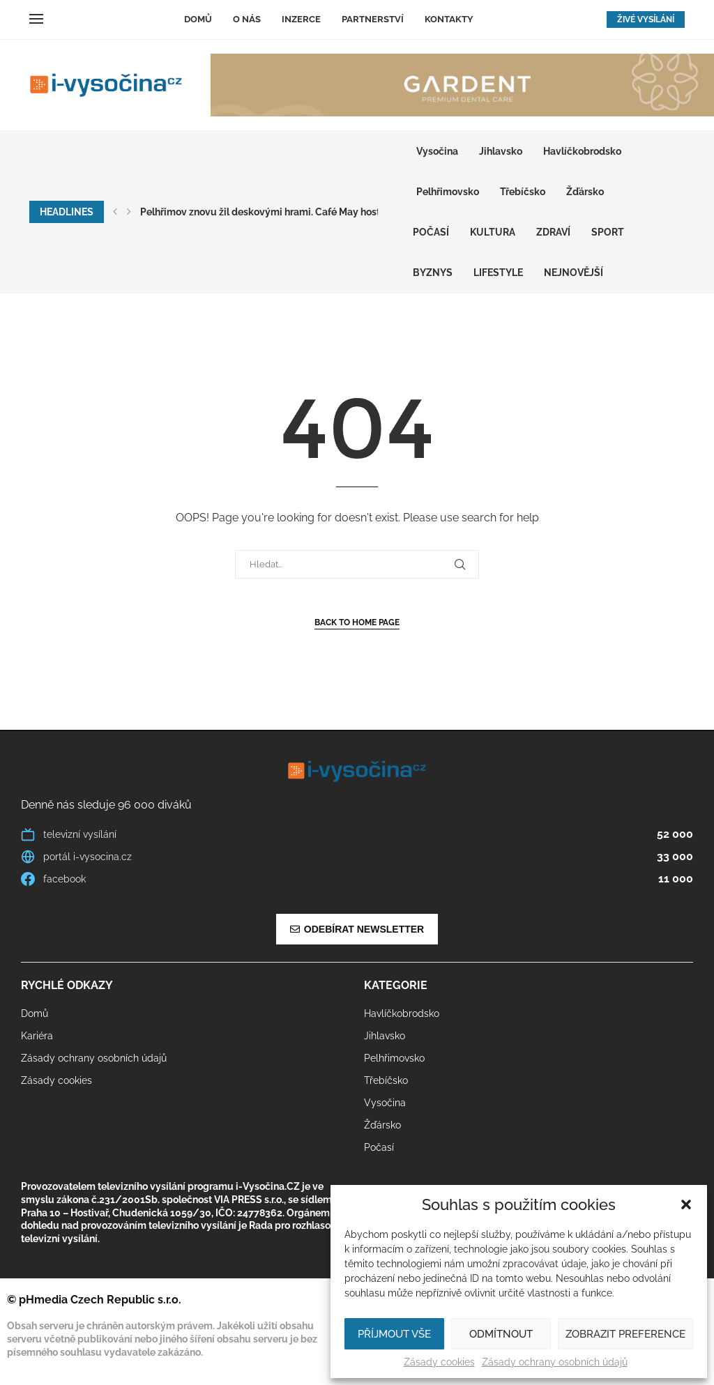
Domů (198, 19)
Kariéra (37, 1036)
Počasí (431, 232)
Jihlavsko (500, 151)
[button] (686, 1204)
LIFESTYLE (498, 272)
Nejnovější (573, 272)
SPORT (607, 232)
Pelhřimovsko (447, 191)
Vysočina (437, 151)
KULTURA (492, 232)
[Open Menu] (36, 19)
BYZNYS (433, 272)
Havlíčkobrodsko (582, 151)
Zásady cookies (439, 1362)
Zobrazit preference (625, 1334)
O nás (247, 19)
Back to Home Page (357, 622)
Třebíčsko (522, 191)
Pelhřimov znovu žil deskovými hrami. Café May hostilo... (268, 211)
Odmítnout (501, 1334)
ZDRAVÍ (553, 232)
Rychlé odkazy (67, 985)
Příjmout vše (394, 1334)
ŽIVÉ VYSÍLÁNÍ (645, 19)
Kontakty (449, 19)
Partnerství (373, 19)
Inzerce (301, 19)
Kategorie (395, 985)
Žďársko (585, 191)
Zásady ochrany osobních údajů (555, 1362)
